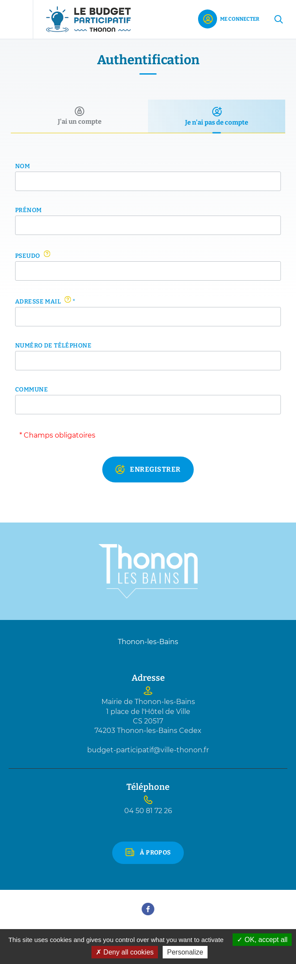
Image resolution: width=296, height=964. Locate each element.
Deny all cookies (125, 952)
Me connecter (239, 19)
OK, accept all (262, 939)
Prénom (28, 210)
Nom (22, 166)
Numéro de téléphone (53, 346)
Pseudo (32, 255)
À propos (155, 852)
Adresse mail (45, 301)
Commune (31, 390)
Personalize (185, 952)
